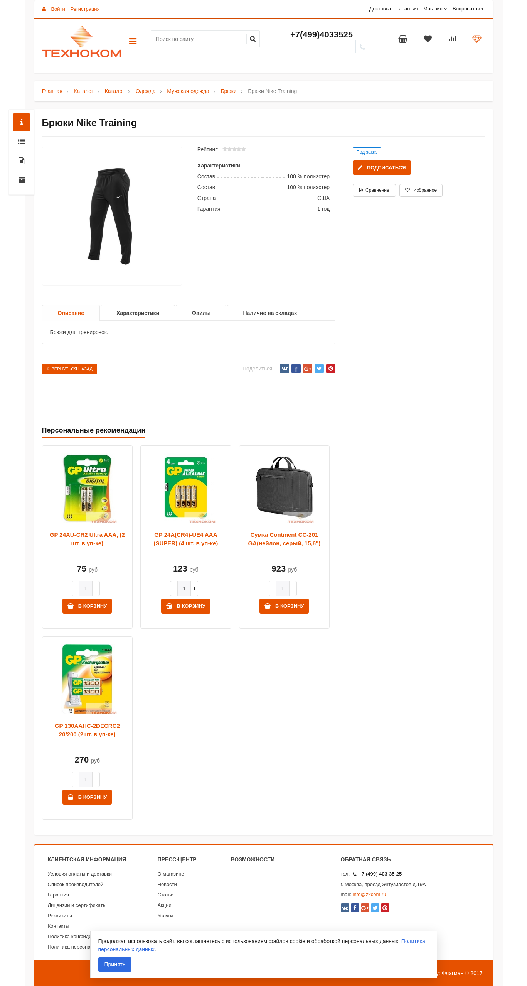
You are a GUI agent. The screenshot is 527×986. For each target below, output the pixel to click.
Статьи (166, 895)
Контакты (58, 926)
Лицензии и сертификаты (77, 905)
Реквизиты (60, 915)
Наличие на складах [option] (270, 313)
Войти (58, 9)
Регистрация (85, 9)
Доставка (380, 9)
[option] (112, 216)
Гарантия (407, 9)
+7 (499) (377, 874)
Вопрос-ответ (468, 9)
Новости (167, 884)
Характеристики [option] (137, 313)
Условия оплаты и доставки (80, 874)
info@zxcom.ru (369, 894)
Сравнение (374, 190)
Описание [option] (71, 313)
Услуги (165, 915)
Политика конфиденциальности (85, 936)
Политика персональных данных (86, 947)
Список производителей (76, 884)
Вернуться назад (70, 368)
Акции (165, 905)
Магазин (433, 9)
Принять (115, 964)
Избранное (421, 190)
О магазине (171, 874)
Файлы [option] (201, 313)
